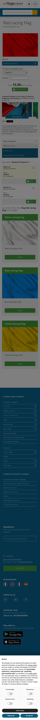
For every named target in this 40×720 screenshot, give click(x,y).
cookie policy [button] (32, 673)
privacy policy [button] (32, 665)
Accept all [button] (29, 715)
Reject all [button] (11, 715)
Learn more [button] (20, 710)
